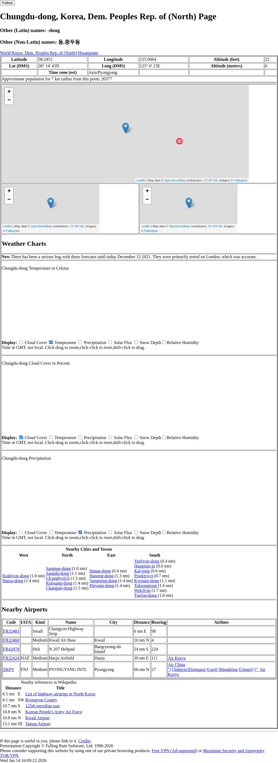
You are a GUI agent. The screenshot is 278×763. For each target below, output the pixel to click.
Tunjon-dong (145, 595)
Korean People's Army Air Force (53, 712)
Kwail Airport (37, 717)
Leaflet (141, 180)
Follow (7, 3)
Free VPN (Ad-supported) (174, 750)
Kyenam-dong (146, 580)
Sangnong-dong (103, 580)
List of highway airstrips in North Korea (60, 694)
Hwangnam (88, 53)
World (5, 53)
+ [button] (9, 92)
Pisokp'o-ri (143, 575)
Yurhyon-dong (146, 561)
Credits (84, 741)
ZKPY (8, 669)
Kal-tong (142, 571)
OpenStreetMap (174, 180)
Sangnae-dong (58, 568)
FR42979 (11, 649)
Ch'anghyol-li (58, 578)
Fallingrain (241, 180)
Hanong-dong (101, 575)
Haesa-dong (12, 580)
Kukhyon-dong (15, 575)
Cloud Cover (36, 342)
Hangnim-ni (144, 566)
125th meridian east (42, 706)
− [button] (9, 100)
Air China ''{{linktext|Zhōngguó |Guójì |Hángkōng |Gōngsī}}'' (213, 667)
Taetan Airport (37, 723)
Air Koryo (177, 658)
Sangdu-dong (57, 573)
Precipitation (95, 342)
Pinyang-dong (102, 585)
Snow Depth (150, 342)
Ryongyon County (41, 700)
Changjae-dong (59, 588)
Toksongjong (145, 585)
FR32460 (11, 640)
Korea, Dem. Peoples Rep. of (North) (44, 53)
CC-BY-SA (210, 180)
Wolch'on (142, 590)
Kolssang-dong (59, 583)
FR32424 (11, 658)
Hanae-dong (100, 571)
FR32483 (11, 631)
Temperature (66, 342)
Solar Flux (123, 342)
